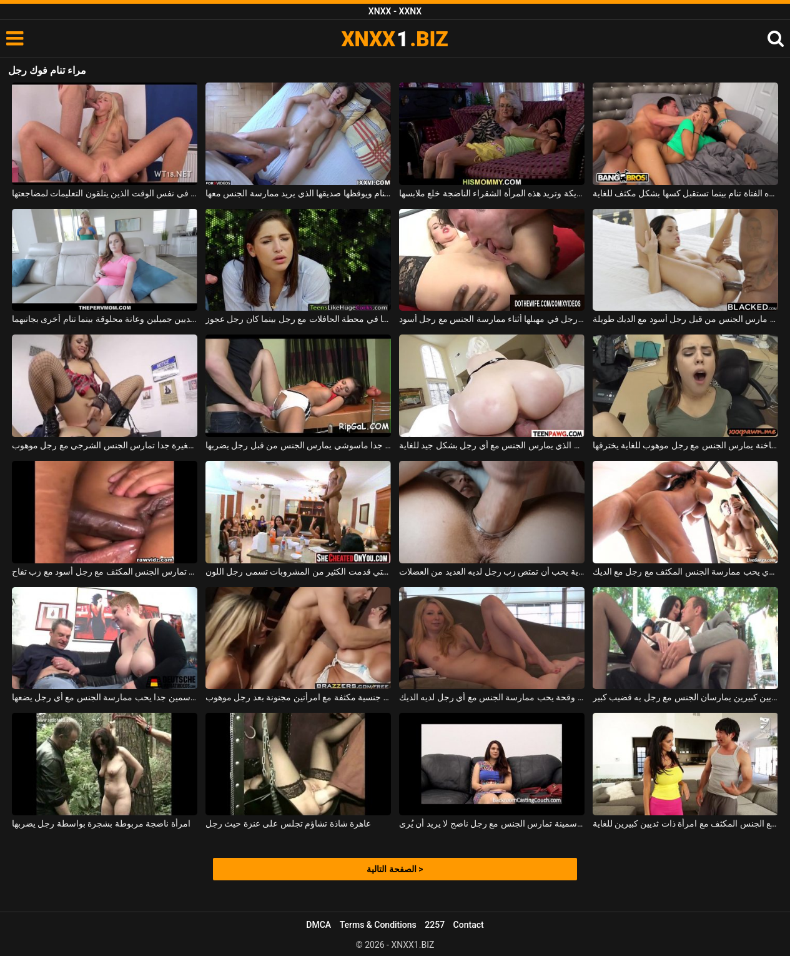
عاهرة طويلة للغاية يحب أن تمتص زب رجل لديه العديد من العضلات (492, 571)
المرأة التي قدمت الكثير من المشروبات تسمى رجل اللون (298, 571)
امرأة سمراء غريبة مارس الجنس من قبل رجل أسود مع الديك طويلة (686, 319)
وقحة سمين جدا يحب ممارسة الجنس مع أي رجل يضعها (105, 697)
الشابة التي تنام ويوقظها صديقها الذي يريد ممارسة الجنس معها (298, 193)
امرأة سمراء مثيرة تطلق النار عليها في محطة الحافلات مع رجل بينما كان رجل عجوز (298, 319)
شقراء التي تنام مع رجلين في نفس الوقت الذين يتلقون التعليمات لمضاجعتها (105, 193)
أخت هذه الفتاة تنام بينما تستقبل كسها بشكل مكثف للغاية (686, 193)
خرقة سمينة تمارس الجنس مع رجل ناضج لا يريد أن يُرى (492, 823)
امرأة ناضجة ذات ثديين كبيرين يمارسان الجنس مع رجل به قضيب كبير (686, 697)
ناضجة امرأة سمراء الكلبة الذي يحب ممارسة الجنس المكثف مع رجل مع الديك (686, 571)
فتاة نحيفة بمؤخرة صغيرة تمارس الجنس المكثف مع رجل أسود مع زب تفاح (105, 571)
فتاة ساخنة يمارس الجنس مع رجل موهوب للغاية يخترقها (686, 445)
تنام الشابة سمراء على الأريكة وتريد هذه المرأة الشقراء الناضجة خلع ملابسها (492, 193)
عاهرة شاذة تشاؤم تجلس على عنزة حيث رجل (288, 823)
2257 (435, 925)
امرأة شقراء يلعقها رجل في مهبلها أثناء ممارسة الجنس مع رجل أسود (492, 319)
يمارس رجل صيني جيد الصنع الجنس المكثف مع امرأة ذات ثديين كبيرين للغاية (686, 823)
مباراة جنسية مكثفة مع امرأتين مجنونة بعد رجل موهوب (298, 697)
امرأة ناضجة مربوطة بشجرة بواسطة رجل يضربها (101, 823)
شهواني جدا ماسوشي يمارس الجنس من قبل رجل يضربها (298, 445)
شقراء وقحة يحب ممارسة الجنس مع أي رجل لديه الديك (492, 697)
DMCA (318, 925)
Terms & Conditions (378, 925)
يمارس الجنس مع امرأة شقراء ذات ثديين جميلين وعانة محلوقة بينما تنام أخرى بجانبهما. (105, 319)
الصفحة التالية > (395, 869)
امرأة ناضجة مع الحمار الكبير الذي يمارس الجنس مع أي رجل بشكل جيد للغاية (492, 445)
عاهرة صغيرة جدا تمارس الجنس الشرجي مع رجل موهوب (105, 445)
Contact (468, 925)
